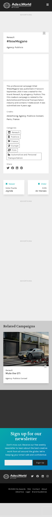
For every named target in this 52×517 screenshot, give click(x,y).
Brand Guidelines (39, 492)
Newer (10, 184)
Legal (28, 492)
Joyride (9, 191)
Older (42, 184)
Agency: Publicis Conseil (16, 378)
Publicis (19, 47)
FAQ (29, 489)
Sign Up (40, 462)
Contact (36, 489)
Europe (13, 145)
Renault (10, 37)
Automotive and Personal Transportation (22, 156)
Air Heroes (40, 191)
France (13, 141)
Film (12, 150)
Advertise (20, 492)
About (44, 489)
